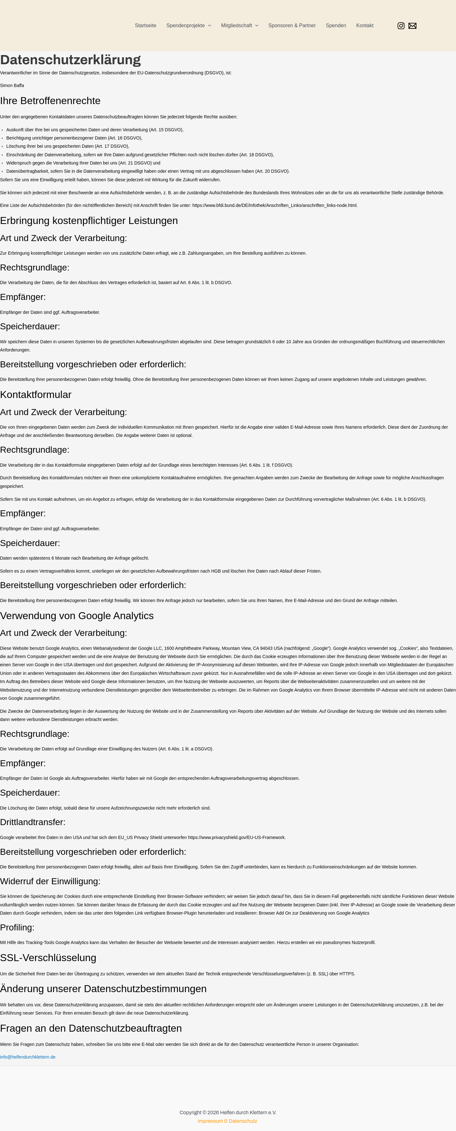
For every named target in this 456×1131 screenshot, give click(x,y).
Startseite (145, 25)
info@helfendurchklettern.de (27, 1057)
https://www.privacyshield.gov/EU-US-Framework (236, 837)
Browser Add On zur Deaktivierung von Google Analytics (314, 913)
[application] (208, 26)
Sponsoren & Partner (292, 25)
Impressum (210, 1121)
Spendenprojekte (189, 26)
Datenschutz (243, 1121)
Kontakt (364, 25)
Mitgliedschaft (239, 26)
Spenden (336, 25)
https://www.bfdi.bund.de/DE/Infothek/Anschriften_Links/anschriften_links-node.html (275, 205)
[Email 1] (412, 25)
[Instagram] (401, 25)
